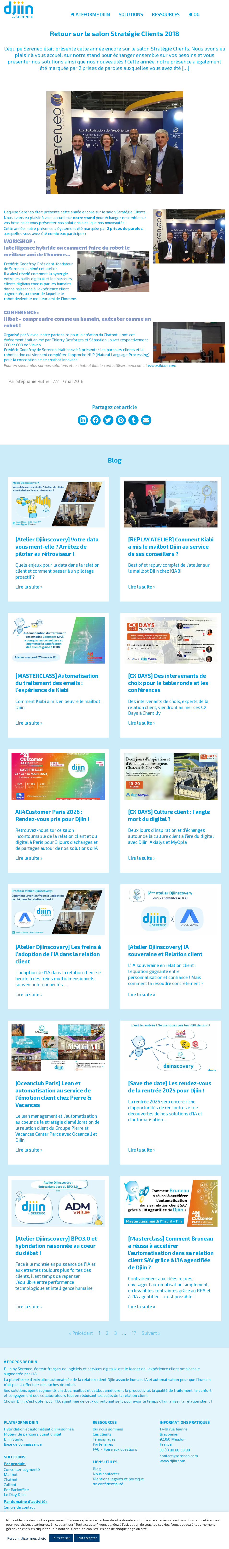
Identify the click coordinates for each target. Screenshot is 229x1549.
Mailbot (11, 1479)
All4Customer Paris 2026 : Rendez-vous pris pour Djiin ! (52, 821)
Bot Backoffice (16, 1495)
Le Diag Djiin (14, 1499)
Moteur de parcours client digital (32, 1439)
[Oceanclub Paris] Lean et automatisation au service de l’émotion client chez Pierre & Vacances (53, 1099)
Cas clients (102, 1439)
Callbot (10, 1489)
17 (134, 1338)
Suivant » (151, 1338)
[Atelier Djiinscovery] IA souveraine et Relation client (165, 956)
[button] (83, 425)
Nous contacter (106, 1479)
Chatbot (11, 1484)
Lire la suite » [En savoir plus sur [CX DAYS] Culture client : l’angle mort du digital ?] (141, 863)
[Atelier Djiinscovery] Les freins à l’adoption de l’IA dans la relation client (58, 959)
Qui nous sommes (108, 1434)
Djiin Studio (13, 1444)
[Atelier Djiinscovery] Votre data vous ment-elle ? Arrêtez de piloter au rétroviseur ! (57, 551)
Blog (97, 1474)
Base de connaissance (23, 1449)
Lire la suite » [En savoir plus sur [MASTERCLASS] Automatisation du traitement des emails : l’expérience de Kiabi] (28, 728)
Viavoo (33, 340)
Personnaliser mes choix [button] (26, 1538)
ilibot (123, 340)
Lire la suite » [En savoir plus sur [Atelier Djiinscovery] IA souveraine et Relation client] (141, 999)
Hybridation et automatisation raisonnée (39, 1434)
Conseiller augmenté (22, 1474)
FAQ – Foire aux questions (115, 1454)
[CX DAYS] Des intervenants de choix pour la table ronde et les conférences (168, 688)
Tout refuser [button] (61, 1538)
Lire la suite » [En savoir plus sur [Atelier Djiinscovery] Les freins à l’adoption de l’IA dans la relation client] (28, 999)
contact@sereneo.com (179, 1461)
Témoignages (104, 1444)
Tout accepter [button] (87, 1538)
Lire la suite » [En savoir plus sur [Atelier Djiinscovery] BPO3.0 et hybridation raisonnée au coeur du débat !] (28, 1311)
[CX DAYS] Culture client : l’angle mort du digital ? (169, 821)
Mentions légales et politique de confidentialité (118, 1486)
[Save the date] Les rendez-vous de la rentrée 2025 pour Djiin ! (169, 1092)
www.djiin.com (172, 1466)
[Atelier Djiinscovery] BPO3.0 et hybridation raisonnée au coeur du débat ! (56, 1251)
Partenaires (103, 1449)
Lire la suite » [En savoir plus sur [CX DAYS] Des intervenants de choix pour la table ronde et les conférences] (141, 728)
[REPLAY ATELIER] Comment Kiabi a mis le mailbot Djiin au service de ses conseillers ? (171, 551)
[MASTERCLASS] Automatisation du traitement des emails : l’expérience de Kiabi (56, 688)
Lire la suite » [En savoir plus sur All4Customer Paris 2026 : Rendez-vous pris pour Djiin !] (28, 863)
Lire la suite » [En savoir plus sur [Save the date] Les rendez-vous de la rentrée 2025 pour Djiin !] (141, 1155)
